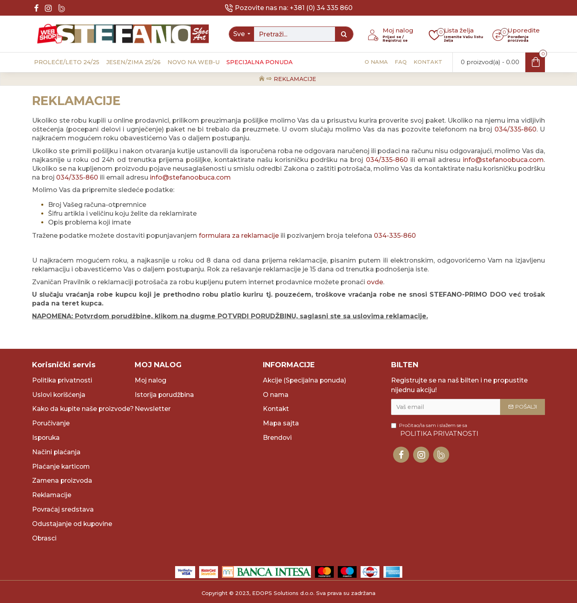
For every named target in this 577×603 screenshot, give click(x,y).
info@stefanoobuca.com (503, 160)
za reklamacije (255, 235)
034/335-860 (515, 129)
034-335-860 (395, 235)
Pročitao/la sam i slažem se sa (435, 420)
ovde (375, 282)
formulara (215, 235)
